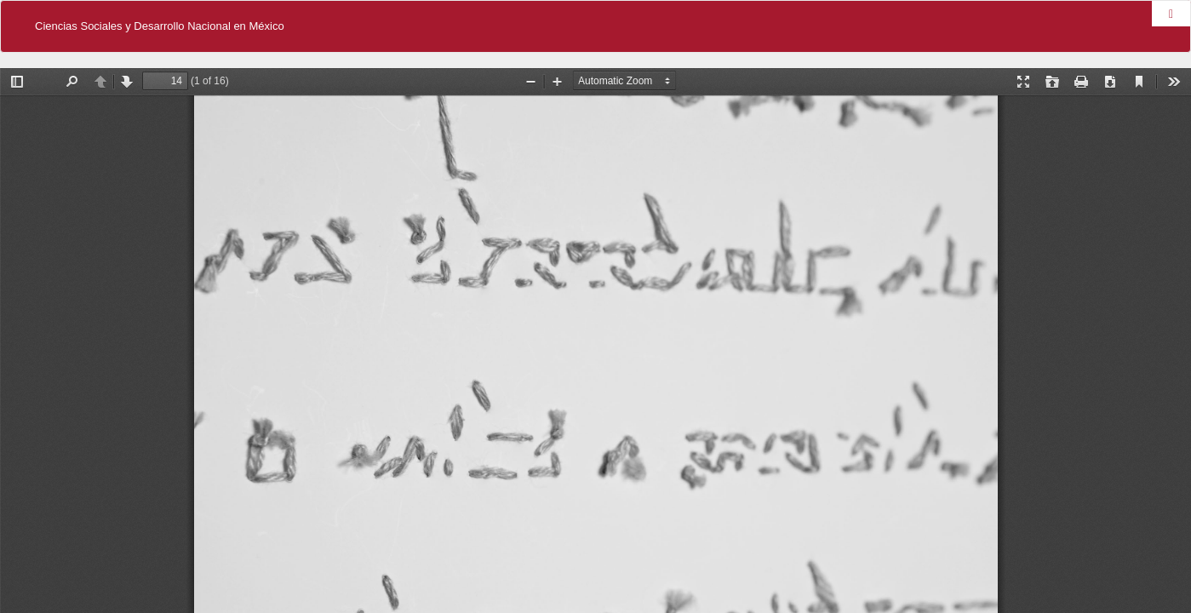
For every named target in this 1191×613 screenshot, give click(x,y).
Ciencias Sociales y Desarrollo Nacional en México (159, 26)
